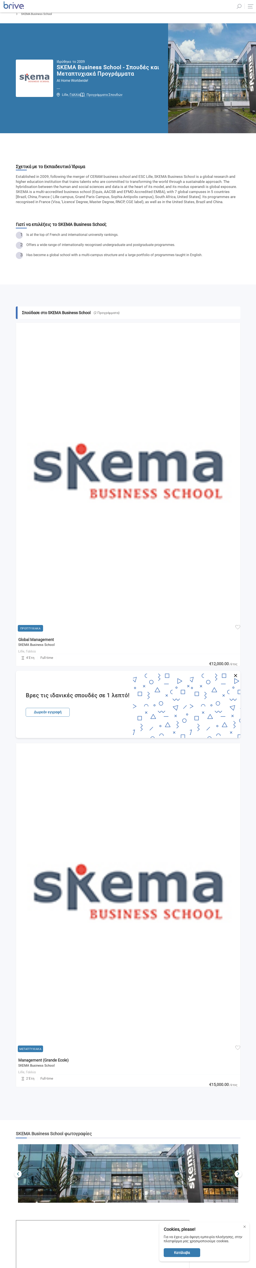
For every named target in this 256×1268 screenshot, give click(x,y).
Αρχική (20, 25)
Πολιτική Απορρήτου (183, 1061)
